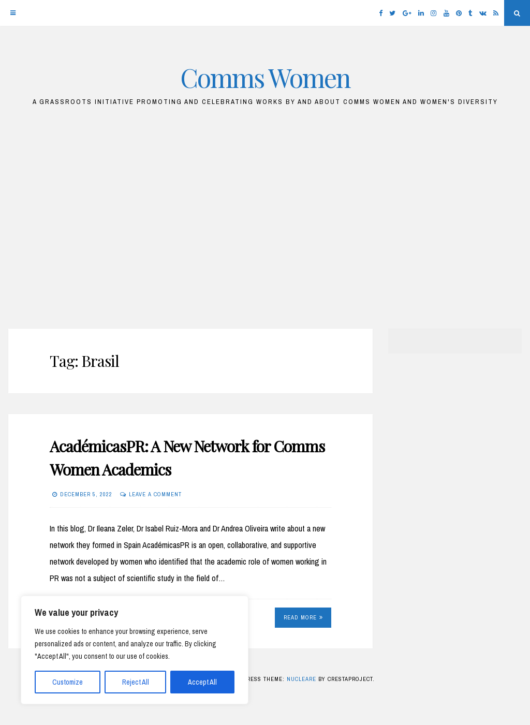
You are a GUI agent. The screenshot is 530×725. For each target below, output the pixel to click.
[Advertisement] (265, 223)
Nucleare (301, 679)
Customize (67, 682)
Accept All (202, 682)
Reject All (135, 682)
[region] (134, 650)
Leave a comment (155, 494)
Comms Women (265, 77)
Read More (303, 617)
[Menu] (13, 13)
